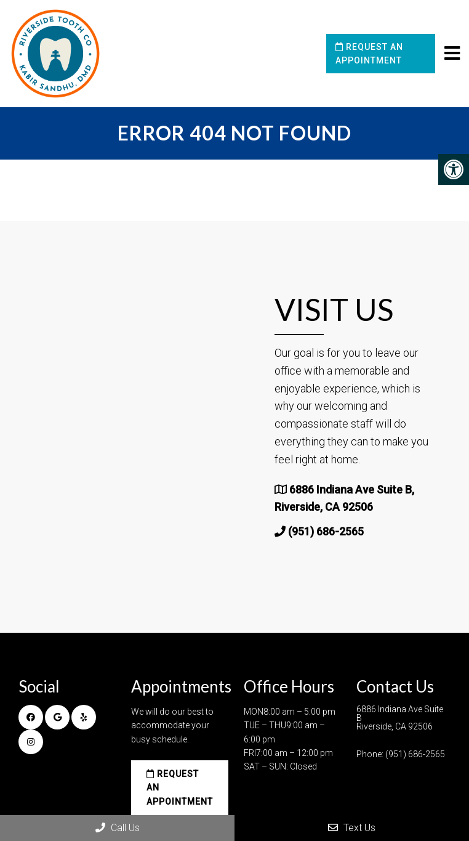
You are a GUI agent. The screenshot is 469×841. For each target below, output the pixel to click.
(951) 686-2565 (326, 531)
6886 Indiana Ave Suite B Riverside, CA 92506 (399, 718)
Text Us (351, 828)
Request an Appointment (369, 53)
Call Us (117, 828)
